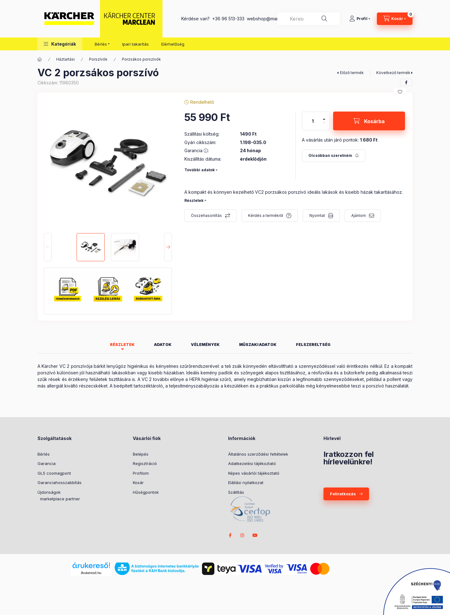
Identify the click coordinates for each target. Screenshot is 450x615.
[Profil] (360, 18)
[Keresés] (324, 19)
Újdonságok (49, 492)
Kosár (138, 482)
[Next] (168, 247)
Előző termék (352, 72)
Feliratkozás (343, 493)
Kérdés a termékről (265, 215)
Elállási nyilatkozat (245, 482)
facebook (230, 535)
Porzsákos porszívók (141, 59)
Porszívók (98, 59)
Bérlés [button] (101, 44)
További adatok (199, 170)
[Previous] (48, 247)
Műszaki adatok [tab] (258, 344)
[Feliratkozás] (333, 155)
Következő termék (393, 72)
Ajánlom (358, 215)
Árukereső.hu (91, 573)
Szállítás (236, 492)
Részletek (193, 200)
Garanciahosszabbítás (60, 482)
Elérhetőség (172, 44)
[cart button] (394, 18)
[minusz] (324, 123)
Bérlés (44, 454)
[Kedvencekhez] (400, 92)
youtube (255, 535)
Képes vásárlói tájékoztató (253, 473)
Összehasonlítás (206, 215)
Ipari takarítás (135, 44)
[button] (60, 44)
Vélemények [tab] (205, 344)
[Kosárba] (369, 121)
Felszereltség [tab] (313, 344)
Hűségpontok (146, 492)
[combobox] (308, 18)
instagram (242, 535)
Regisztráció (145, 463)
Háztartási (65, 59)
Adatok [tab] (163, 344)
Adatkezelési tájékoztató (252, 463)
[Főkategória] (40, 59)
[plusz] (324, 119)
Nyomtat (317, 215)
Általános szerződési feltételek (258, 454)
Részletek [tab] (122, 344)
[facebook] (406, 82)
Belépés (140, 454)
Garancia (47, 463)
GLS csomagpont (54, 473)
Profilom (141, 473)
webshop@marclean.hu (271, 18)
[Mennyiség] (313, 121)
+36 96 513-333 (228, 18)
